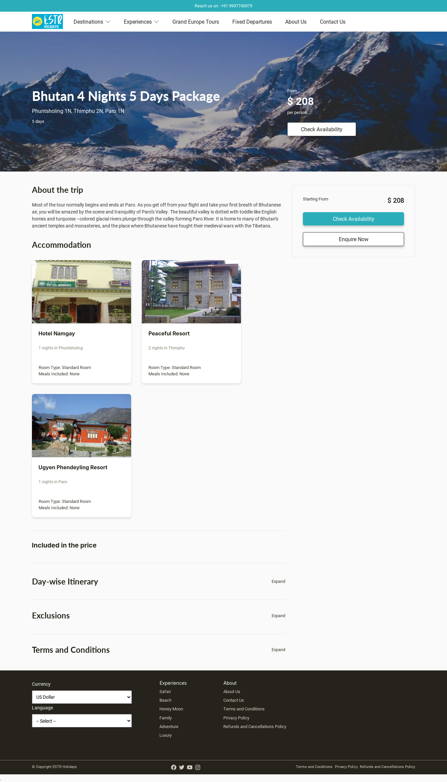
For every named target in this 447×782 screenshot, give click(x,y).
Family (165, 718)
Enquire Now (353, 238)
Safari (165, 691)
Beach (165, 700)
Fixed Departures (252, 21)
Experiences (141, 21)
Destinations (92, 21)
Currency (41, 684)
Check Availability (321, 129)
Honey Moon (171, 709)
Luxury (165, 735)
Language (42, 707)
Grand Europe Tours (195, 21)
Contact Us (332, 21)
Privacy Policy (236, 718)
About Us (296, 21)
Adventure (168, 726)
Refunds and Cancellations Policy (254, 726)
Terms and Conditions (244, 709)
